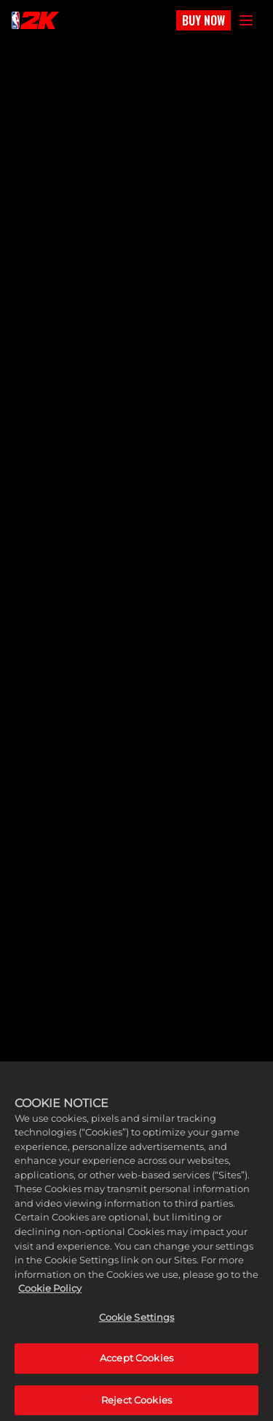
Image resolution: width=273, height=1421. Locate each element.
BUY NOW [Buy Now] (203, 20)
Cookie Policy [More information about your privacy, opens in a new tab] (50, 1296)
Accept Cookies (136, 1366)
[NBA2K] (35, 20)
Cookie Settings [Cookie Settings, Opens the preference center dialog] (137, 1325)
